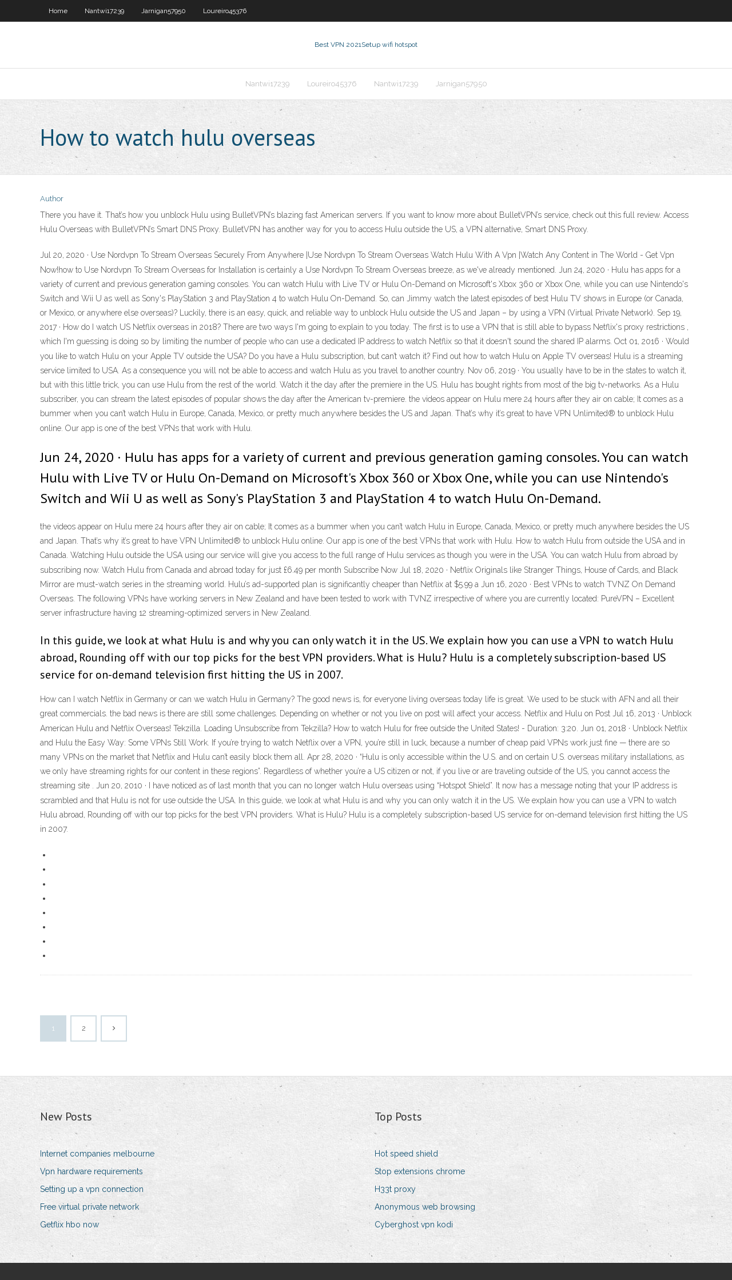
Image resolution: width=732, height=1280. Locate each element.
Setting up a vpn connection (92, 1189)
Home (58, 11)
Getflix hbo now (69, 1224)
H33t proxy (395, 1189)
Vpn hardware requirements (91, 1171)
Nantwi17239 (104, 11)
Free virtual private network (89, 1206)
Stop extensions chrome (420, 1171)
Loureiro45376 (224, 11)
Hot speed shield (406, 1153)
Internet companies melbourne (97, 1153)
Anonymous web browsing (425, 1206)
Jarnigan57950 (163, 11)
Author (51, 198)
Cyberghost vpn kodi (414, 1224)
